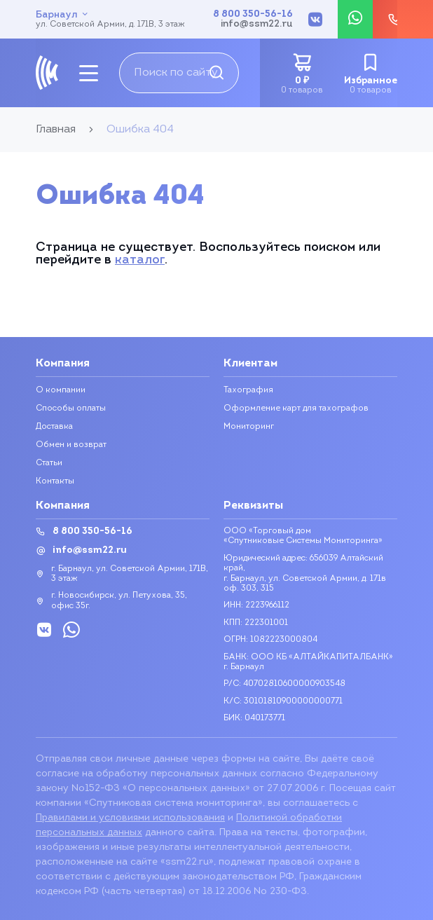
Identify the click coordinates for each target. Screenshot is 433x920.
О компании (60, 390)
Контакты (55, 481)
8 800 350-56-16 (253, 15)
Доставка (54, 427)
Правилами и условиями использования (130, 818)
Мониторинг (249, 427)
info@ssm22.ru (257, 24)
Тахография (248, 390)
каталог (140, 260)
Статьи (49, 463)
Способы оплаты (71, 408)
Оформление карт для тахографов (296, 408)
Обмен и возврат (71, 445)
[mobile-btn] (88, 73)
